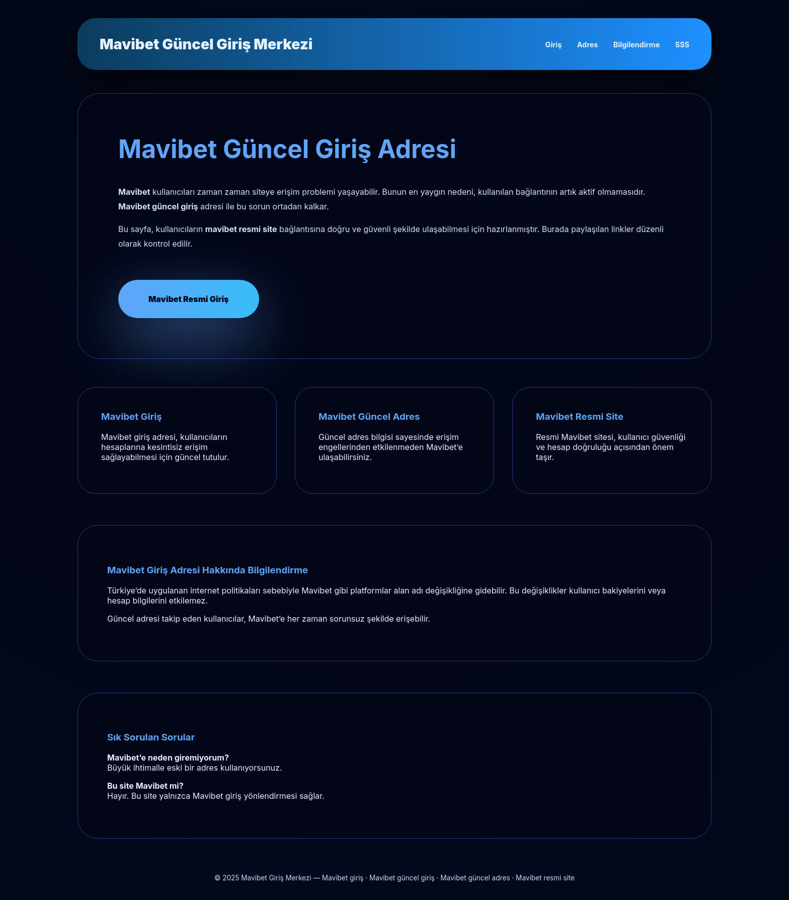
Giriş (553, 44)
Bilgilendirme (636, 44)
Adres (587, 44)
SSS (682, 44)
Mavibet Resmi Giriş (188, 299)
